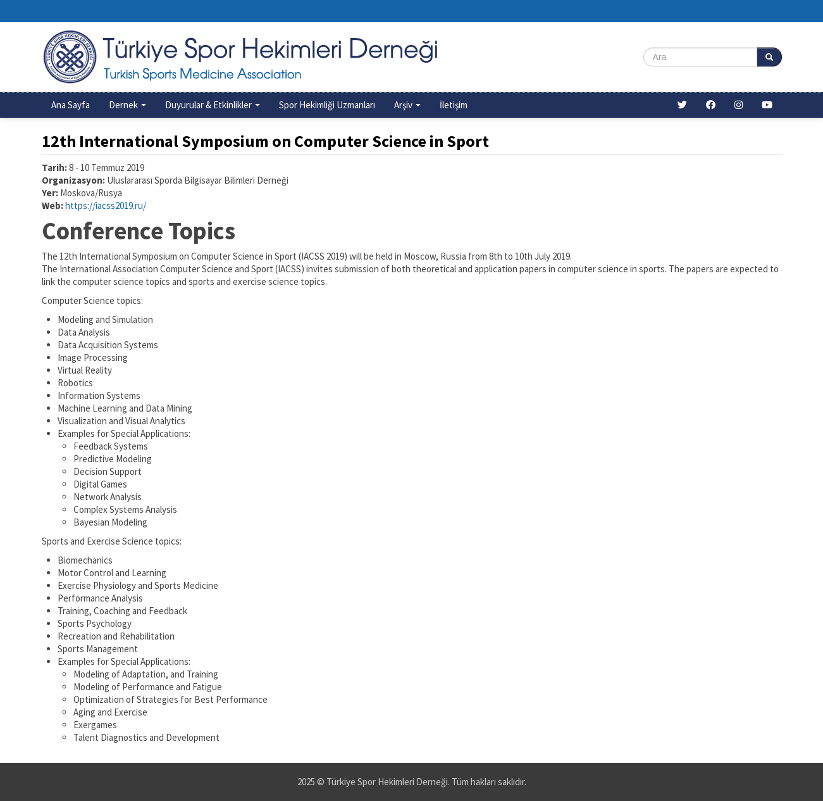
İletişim (453, 105)
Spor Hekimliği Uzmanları (327, 105)
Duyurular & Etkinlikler (212, 105)
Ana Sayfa (70, 105)
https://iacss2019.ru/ (105, 205)
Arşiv (407, 105)
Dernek (127, 105)
